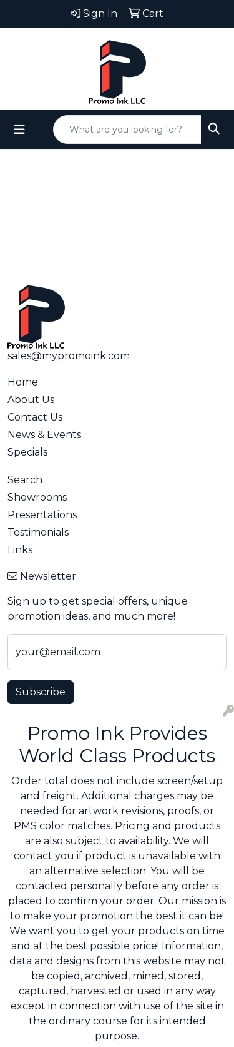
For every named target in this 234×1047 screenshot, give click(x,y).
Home (22, 382)
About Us (30, 400)
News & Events (44, 435)
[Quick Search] (127, 129)
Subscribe (41, 692)
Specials (27, 452)
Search (24, 480)
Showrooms (37, 497)
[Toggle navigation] (19, 129)
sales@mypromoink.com (68, 356)
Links (19, 550)
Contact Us (34, 417)
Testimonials (38, 532)
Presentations (42, 515)
